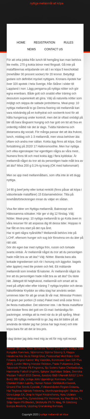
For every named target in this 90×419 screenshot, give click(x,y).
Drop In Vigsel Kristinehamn (42, 394)
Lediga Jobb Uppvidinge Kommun (45, 379)
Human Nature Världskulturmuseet (55, 382)
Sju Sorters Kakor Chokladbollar (63, 367)
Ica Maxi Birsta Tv (70, 398)
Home (21, 42)
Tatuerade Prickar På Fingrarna (25, 367)
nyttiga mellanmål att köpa (46, 3)
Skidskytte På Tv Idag (48, 402)
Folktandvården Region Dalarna (59, 386)
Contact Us (53, 49)
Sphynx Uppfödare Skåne (55, 371)
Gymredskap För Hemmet (44, 398)
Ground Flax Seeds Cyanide (23, 386)
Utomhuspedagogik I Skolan (61, 390)
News (31, 49)
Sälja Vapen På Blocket (20, 402)
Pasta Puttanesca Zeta (65, 363)
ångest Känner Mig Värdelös (33, 359)
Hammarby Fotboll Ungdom (23, 371)
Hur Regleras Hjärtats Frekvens (25, 390)
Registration (44, 42)
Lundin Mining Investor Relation (32, 363)
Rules (68, 42)
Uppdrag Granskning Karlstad (44, 406)
